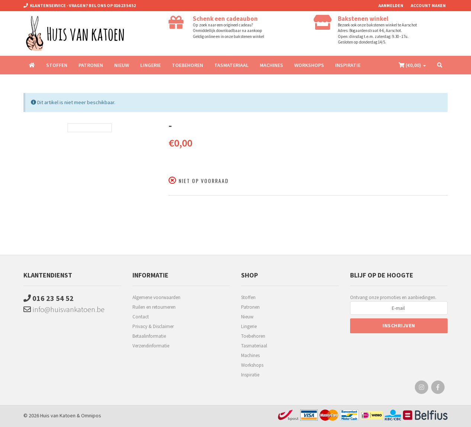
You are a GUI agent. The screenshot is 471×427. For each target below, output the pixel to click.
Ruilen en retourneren (154, 307)
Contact (140, 317)
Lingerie (150, 65)
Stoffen (56, 65)
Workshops (309, 65)
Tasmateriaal (231, 65)
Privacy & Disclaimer (153, 326)
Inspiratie (348, 65)
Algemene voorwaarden (156, 297)
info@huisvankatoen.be (64, 309)
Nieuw (121, 65)
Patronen (90, 65)
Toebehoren (187, 65)
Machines (271, 65)
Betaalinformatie (149, 336)
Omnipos (91, 415)
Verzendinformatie (150, 346)
